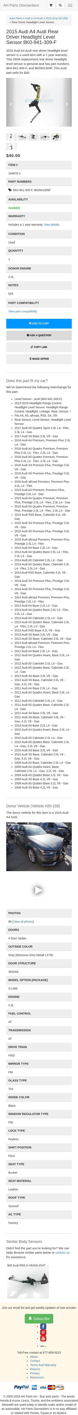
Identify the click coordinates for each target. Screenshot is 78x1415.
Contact (35, 1361)
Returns (35, 1369)
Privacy (35, 1373)
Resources (37, 1377)
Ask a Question (39, 335)
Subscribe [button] (39, 1318)
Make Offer (39, 358)
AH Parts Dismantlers (21, 5)
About (34, 1356)
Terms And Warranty (43, 1365)
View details (51, 224)
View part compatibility (22, 311)
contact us (63, 1252)
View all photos (23, 921)
